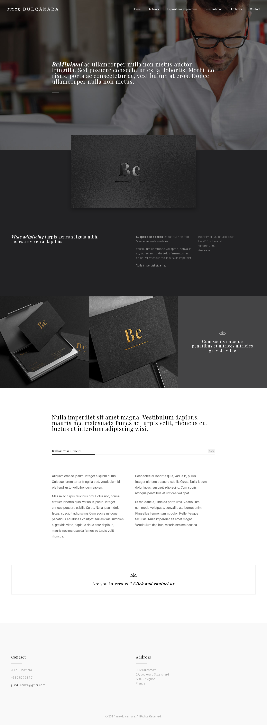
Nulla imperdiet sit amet (151, 265)
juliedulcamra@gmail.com (28, 685)
